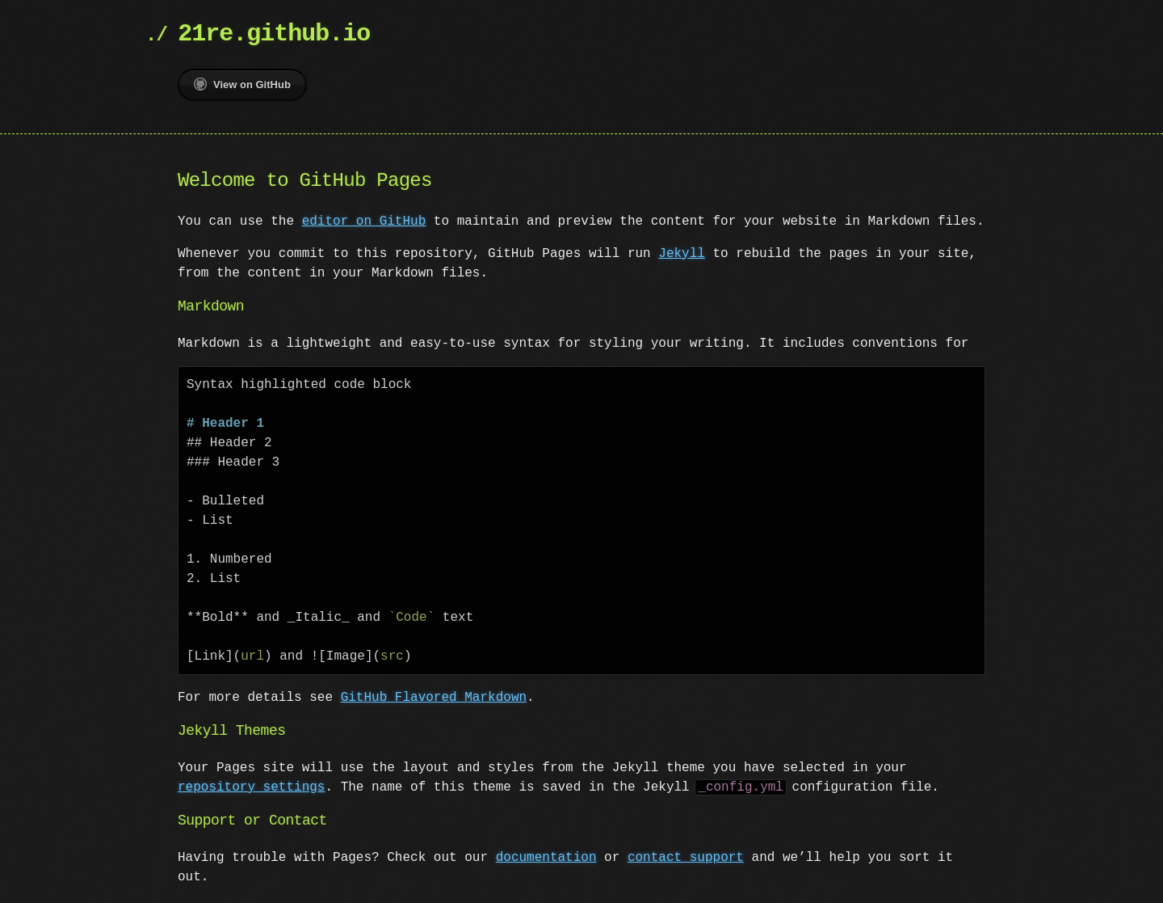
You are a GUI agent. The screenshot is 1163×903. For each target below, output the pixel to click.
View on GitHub (242, 84)
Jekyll (681, 254)
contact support (686, 858)
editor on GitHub (364, 221)
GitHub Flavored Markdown (434, 698)
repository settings (251, 787)
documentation (546, 858)
